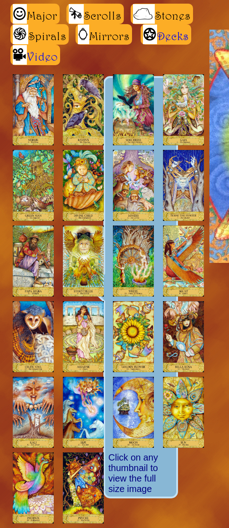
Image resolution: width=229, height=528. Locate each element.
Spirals (39, 34)
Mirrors (104, 34)
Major (35, 14)
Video (42, 56)
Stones (162, 14)
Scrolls (95, 14)
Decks (173, 36)
